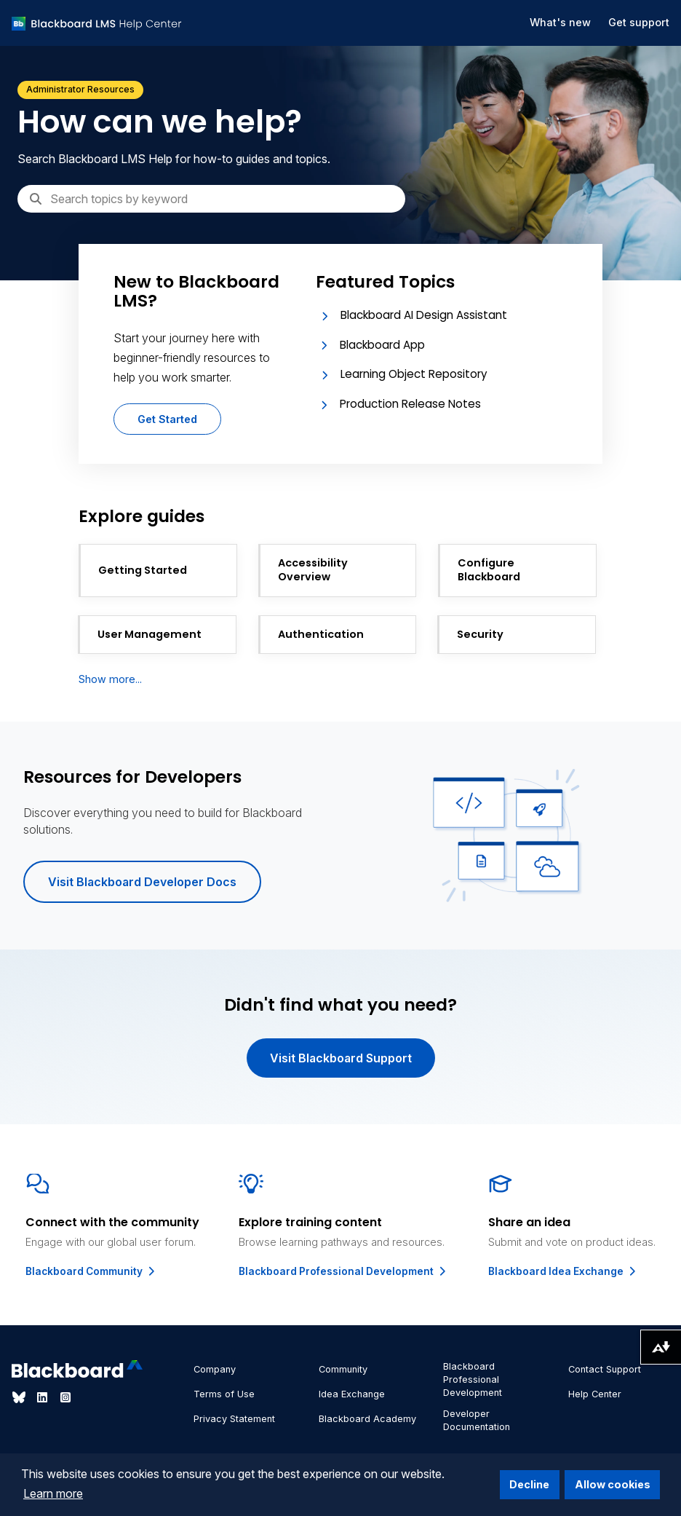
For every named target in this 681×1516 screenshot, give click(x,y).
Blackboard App (382, 344)
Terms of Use (224, 1394)
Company (215, 1369)
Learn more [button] (53, 1493)
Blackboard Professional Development (343, 1271)
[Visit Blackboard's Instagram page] (65, 1397)
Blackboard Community (91, 1271)
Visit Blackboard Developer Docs (142, 882)
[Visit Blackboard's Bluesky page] (20, 1397)
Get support (638, 22)
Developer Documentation (476, 1420)
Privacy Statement (234, 1418)
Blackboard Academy (367, 1418)
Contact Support (604, 1369)
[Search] (211, 199)
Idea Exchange (352, 1394)
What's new (560, 22)
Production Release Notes (410, 403)
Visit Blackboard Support (341, 1058)
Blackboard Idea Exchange (563, 1271)
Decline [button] (529, 1484)
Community (343, 1369)
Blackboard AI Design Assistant (423, 315)
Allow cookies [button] (612, 1484)
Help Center (594, 1394)
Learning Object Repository (413, 374)
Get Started (167, 419)
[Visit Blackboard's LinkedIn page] (43, 1397)
